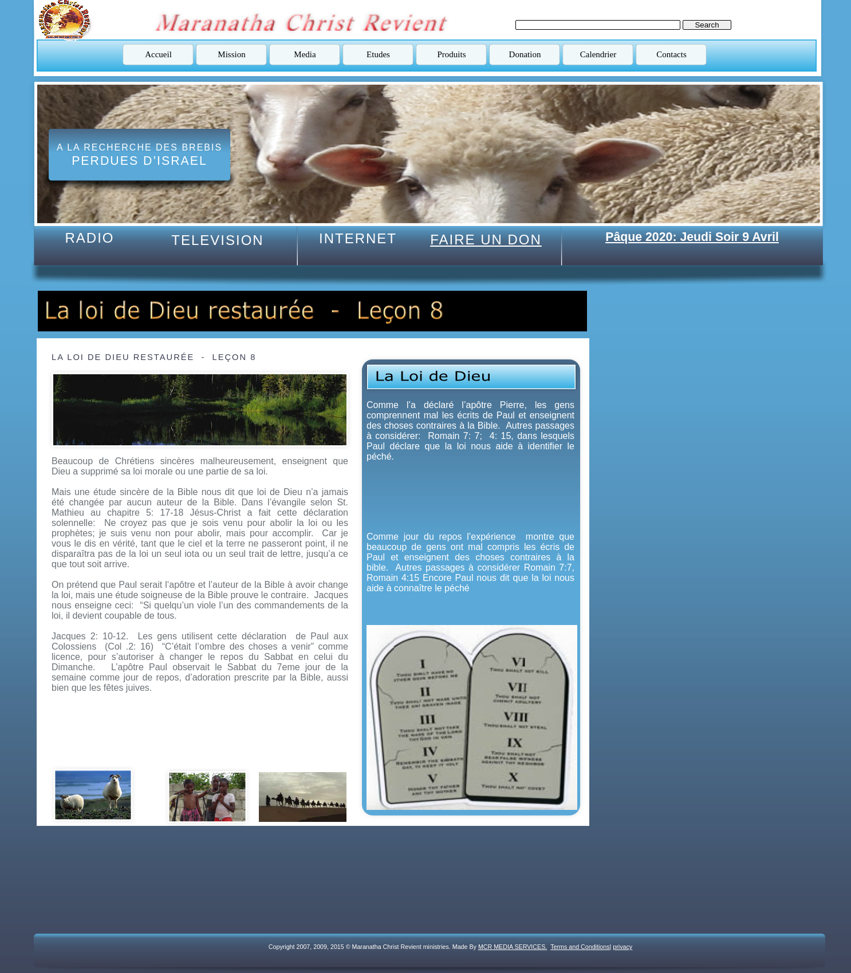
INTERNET (358, 238)
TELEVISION (217, 240)
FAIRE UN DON (486, 239)
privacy (622, 946)
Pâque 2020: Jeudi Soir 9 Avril (692, 237)
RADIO (89, 238)
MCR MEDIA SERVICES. (512, 946)
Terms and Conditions (579, 946)
